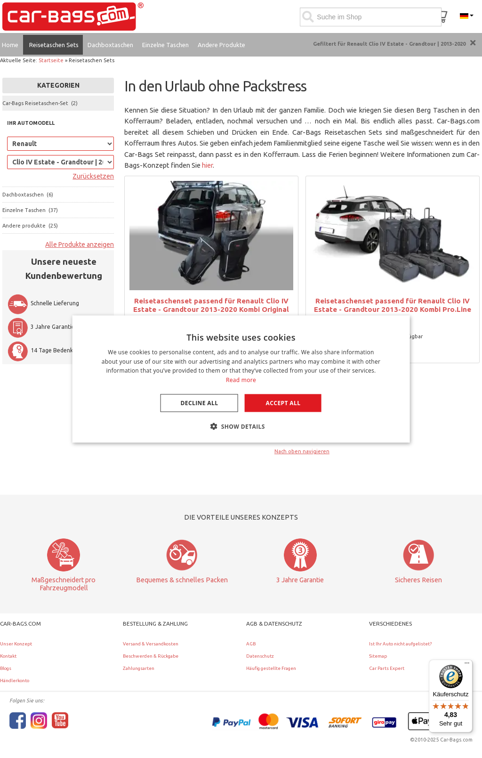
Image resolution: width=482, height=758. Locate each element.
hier (207, 165)
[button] (241, 426)
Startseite (51, 60)
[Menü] (467, 665)
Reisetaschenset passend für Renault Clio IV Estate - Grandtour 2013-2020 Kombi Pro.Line (392, 305)
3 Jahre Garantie (41, 327)
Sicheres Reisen (418, 580)
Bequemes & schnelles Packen (182, 580)
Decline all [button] (199, 403)
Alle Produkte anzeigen (79, 244)
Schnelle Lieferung (43, 303)
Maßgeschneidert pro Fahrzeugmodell (64, 584)
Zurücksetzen (93, 176)
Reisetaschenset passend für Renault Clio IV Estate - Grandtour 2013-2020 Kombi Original (211, 305)
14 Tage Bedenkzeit (45, 350)
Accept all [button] (283, 403)
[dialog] (241, 379)
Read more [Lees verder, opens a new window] (241, 380)
